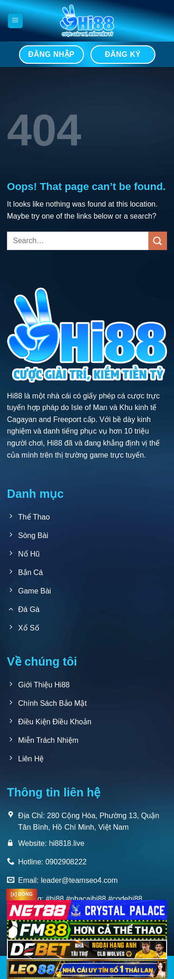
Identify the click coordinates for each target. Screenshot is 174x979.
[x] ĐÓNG (21, 894)
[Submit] (157, 241)
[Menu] (15, 21)
